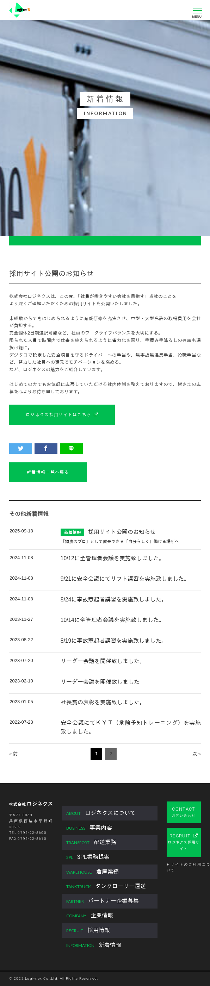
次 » (196, 753)
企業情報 (89, 916)
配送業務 (91, 842)
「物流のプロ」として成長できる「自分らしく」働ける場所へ (120, 541)
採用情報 (88, 930)
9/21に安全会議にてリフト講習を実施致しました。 (125, 579)
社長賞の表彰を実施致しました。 (103, 702)
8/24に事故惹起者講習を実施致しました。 (114, 600)
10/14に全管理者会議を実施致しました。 (113, 620)
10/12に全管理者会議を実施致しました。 (113, 558)
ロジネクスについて (101, 813)
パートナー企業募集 (102, 901)
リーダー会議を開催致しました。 (103, 661)
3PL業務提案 (88, 857)
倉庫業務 (92, 872)
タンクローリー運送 (106, 886)
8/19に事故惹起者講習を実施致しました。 (114, 641)
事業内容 (89, 828)
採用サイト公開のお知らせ (122, 532)
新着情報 (93, 945)
